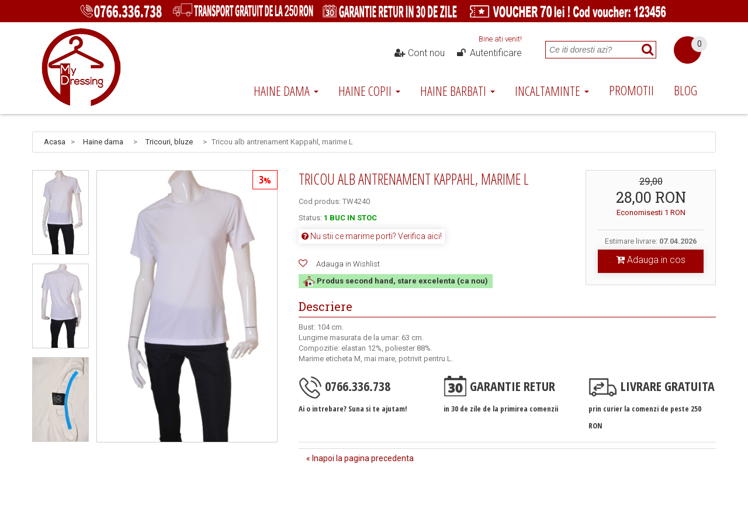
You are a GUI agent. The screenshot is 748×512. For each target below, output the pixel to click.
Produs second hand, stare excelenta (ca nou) (395, 280)
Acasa (54, 141)
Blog (685, 90)
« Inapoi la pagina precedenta (360, 458)
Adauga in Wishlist (348, 264)
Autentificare (488, 53)
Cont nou (419, 53)
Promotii (631, 90)
